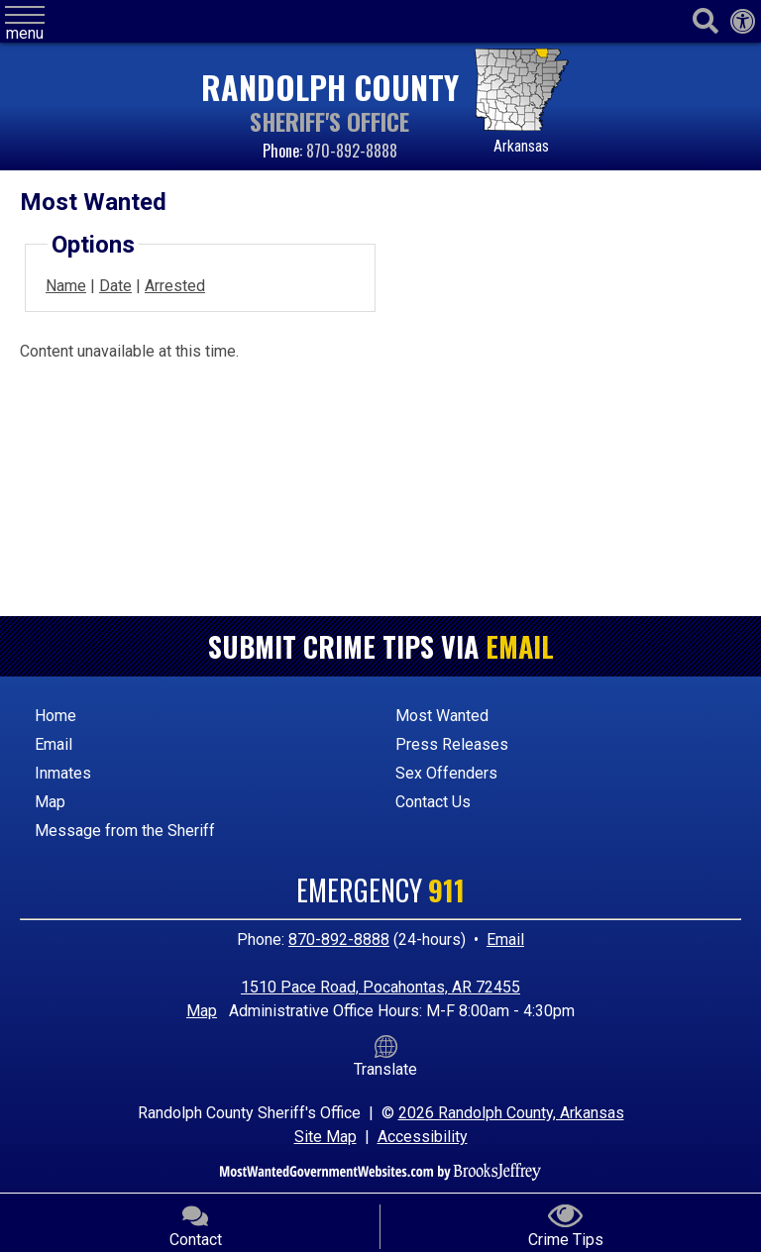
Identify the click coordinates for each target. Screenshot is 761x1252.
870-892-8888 (351, 150)
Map (50, 801)
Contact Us (433, 801)
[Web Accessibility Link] (743, 22)
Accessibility (423, 1136)
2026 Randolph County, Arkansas (511, 1112)
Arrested (175, 285)
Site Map (325, 1136)
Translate (385, 1057)
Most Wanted (442, 715)
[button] (25, 24)
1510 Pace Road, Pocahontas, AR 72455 (380, 987)
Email (520, 646)
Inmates (63, 773)
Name (66, 285)
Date (115, 285)
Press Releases (451, 744)
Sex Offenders (446, 773)
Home (55, 715)
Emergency (380, 890)
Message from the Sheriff (125, 830)
